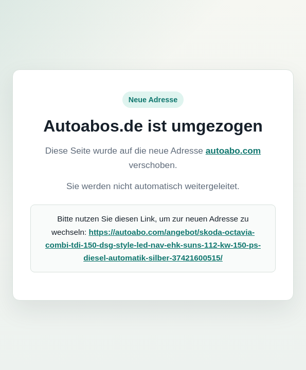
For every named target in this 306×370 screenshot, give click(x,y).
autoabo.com (233, 150)
